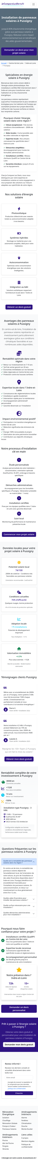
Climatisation (26, 1123)
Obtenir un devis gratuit (19, 307)
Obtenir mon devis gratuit (19, 759)
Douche (24, 1126)
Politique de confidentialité (26, 1145)
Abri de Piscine (8, 1143)
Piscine (5, 1140)
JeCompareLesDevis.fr (13, 3)
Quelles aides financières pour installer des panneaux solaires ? (15, 899)
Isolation (5, 1118)
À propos (24, 1138)
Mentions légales (27, 1141)
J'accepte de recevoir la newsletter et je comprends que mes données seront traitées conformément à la (20, 1085)
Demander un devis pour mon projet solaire (19, 51)
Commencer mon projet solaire (19, 534)
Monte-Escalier (27, 1129)
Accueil (4, 63)
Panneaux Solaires (9, 1129)
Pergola (5, 1146)
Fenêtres (24, 1120)
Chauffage (6, 1120)
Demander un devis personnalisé (19, 1009)
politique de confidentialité (17, 1089)
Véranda (5, 1149)
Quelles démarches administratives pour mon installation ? (16, 914)
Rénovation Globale (9, 1123)
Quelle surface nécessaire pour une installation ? (16, 906)
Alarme (24, 1118)
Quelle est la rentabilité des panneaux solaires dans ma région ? (17, 862)
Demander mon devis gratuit (19, 1044)
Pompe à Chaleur (9, 1126)
